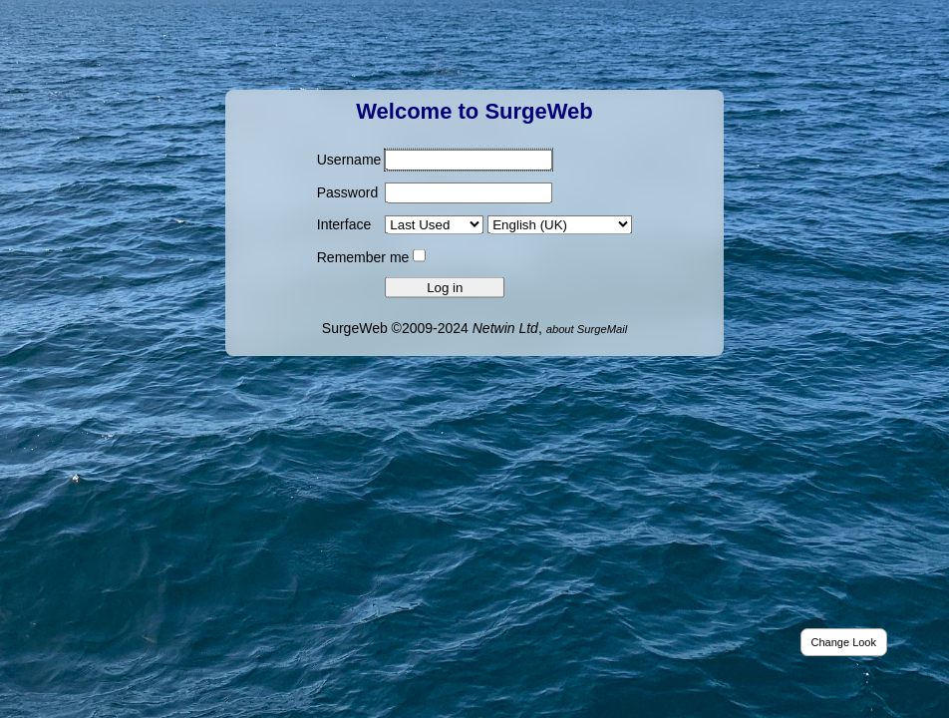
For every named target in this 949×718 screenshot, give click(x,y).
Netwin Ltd (505, 327)
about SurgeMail (586, 328)
